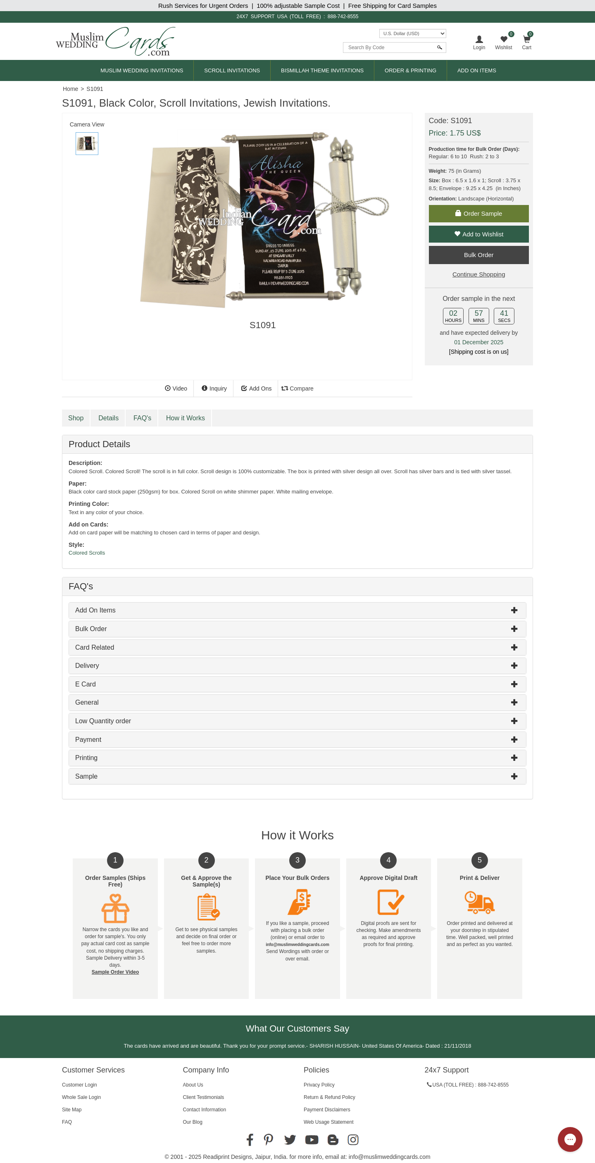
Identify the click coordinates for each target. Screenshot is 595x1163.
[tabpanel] (263, 225)
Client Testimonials (203, 1097)
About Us (193, 1085)
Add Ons (256, 388)
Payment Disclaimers (327, 1110)
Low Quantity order (103, 720)
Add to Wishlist (478, 234)
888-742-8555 (343, 16)
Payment (88, 739)
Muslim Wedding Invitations (141, 70)
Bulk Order (91, 628)
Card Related (94, 647)
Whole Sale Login (81, 1097)
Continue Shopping (478, 274)
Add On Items (476, 70)
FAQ (67, 1122)
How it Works (185, 418)
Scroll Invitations (232, 70)
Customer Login (79, 1085)
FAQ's (142, 418)
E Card (85, 684)
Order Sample (478, 213)
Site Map (71, 1110)
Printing (86, 757)
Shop (75, 418)
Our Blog (192, 1122)
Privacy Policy (319, 1085)
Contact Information (204, 1110)
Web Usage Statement (329, 1122)
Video (176, 388)
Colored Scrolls (87, 553)
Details (108, 418)
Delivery (87, 665)
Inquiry (214, 388)
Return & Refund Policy (329, 1097)
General (87, 702)
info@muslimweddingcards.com (390, 1156)
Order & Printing (410, 70)
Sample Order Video (115, 972)
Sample (86, 776)
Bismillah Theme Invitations (322, 70)
